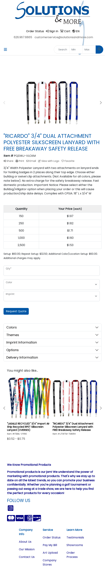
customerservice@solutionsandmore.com (64, 37)
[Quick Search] (62, 49)
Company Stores (49, 562)
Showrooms (75, 545)
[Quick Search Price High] (89, 49)
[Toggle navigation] (5, 49)
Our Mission (27, 549)
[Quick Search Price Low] (76, 49)
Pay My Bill (50, 545)
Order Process (72, 555)
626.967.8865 (23, 37)
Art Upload (50, 553)
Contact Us (27, 557)
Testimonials (75, 537)
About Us (25, 542)
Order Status (52, 537)
